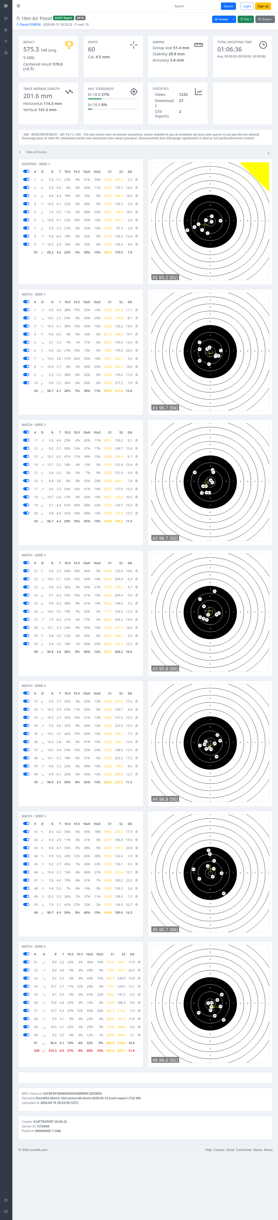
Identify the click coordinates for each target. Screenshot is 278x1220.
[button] (268, 153)
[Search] (196, 6)
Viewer (221, 19)
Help (208, 1214)
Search (228, 6)
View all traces (36, 152)
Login (247, 6)
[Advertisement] (242, 101)
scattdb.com (38, 1214)
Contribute (244, 1214)
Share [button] (264, 19)
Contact (219, 1214)
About (268, 1214)
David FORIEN (28, 24)
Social (230, 1214)
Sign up (263, 6)
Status (257, 1214)
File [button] (244, 19)
